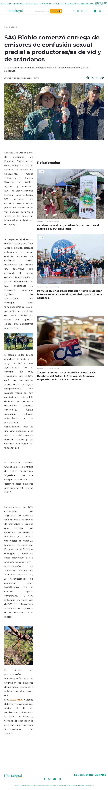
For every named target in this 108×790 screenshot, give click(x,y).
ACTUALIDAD (32, 4)
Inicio (6, 27)
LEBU (13, 27)
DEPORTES (58, 4)
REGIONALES (19, 4)
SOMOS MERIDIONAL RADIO (90, 775)
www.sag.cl (16, 699)
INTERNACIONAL (72, 4)
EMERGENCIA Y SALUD (101, 4)
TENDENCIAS (45, 4)
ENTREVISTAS (87, 4)
